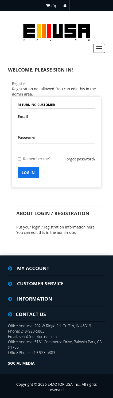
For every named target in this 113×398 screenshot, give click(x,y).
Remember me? (36, 158)
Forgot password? (80, 158)
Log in (28, 172)
